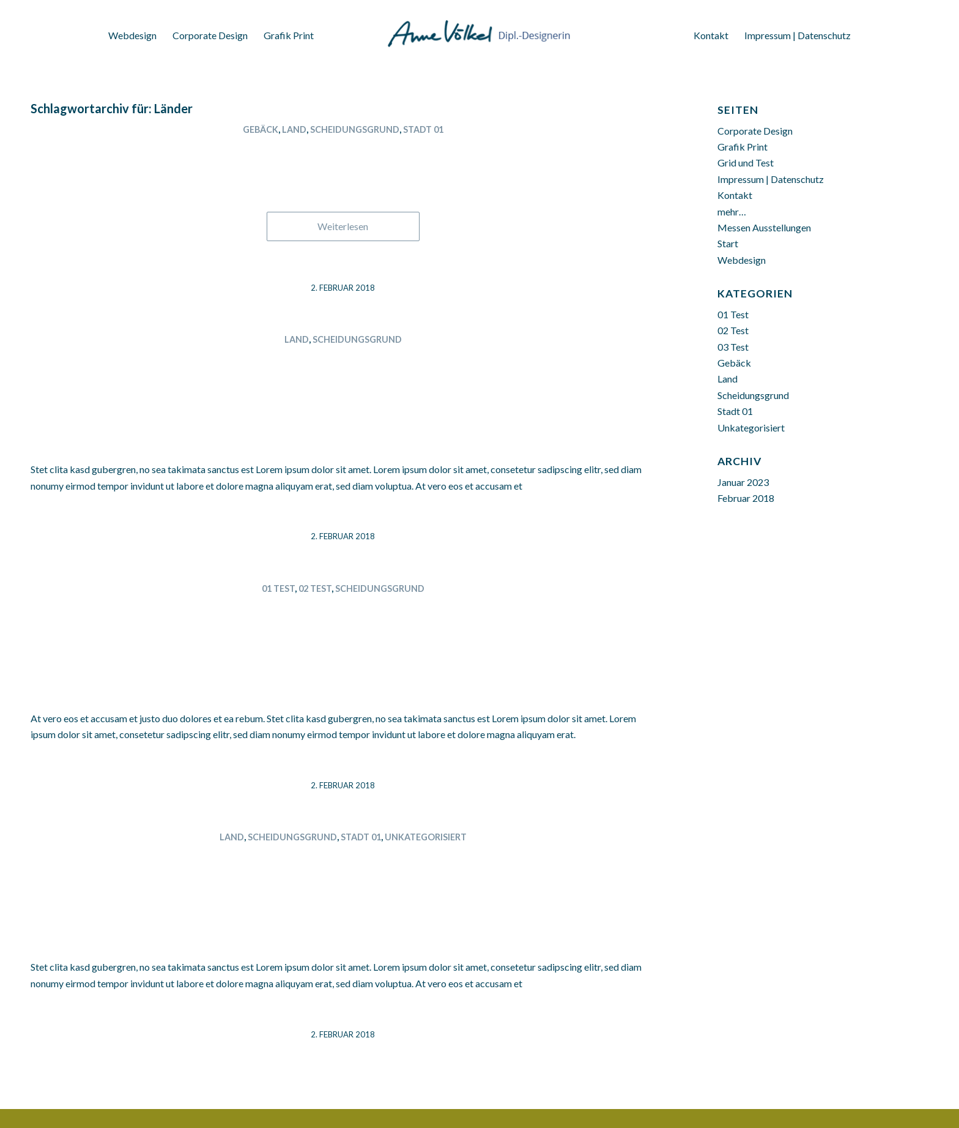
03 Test (733, 347)
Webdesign (741, 260)
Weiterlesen (342, 226)
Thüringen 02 (342, 150)
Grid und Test (745, 162)
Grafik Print (742, 146)
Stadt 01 (423, 129)
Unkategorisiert (426, 837)
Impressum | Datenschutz (770, 179)
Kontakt (734, 195)
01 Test (278, 588)
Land (294, 129)
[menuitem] (132, 31)
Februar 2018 (745, 498)
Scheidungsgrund (354, 129)
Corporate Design (755, 130)
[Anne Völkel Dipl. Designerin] (479, 27)
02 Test (314, 588)
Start (727, 243)
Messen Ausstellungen (764, 227)
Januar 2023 (743, 482)
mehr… (731, 211)
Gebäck (260, 129)
